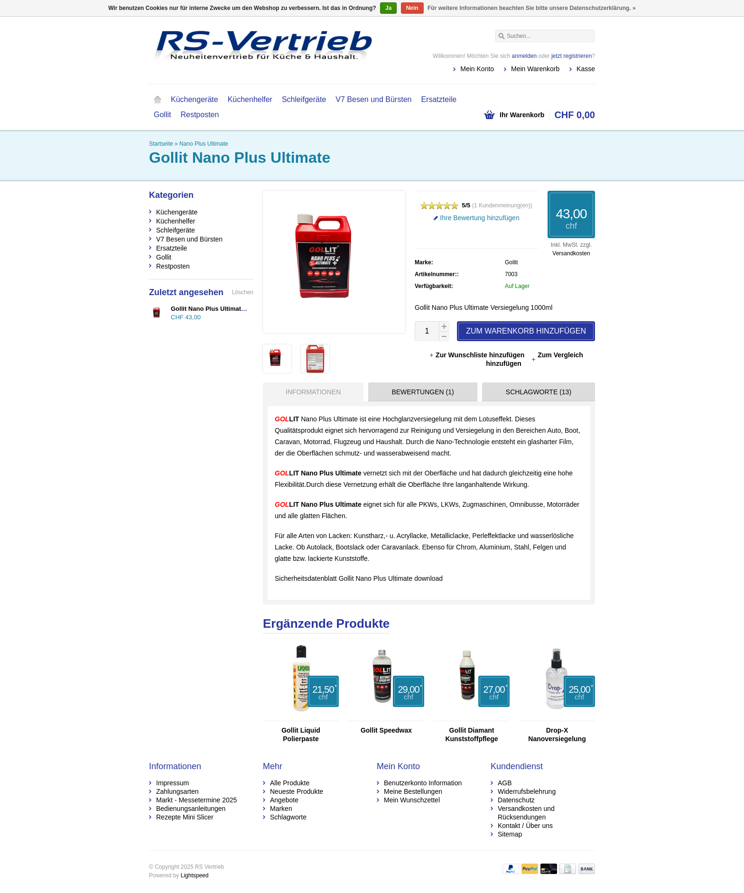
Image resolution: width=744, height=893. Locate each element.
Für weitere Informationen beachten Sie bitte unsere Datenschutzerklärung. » (532, 8)
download (428, 578)
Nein (412, 8)
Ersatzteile (438, 99)
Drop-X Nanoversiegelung (557, 734)
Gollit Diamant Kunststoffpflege (471, 734)
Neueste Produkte (296, 791)
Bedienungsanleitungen (190, 808)
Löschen (242, 292)
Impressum (172, 783)
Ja (388, 8)
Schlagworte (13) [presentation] (538, 392)
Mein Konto (477, 69)
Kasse (586, 69)
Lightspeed (195, 875)
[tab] (310, 391)
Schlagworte (288, 817)
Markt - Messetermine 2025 (196, 800)
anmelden (524, 56)
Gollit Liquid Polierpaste (300, 734)
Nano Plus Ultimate (203, 143)
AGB (505, 783)
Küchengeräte (194, 99)
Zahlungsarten (177, 791)
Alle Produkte (289, 783)
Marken (281, 808)
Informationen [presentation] (313, 392)
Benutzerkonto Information (423, 783)
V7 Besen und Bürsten (373, 99)
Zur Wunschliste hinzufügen (477, 355)
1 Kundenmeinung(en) (502, 205)
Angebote (284, 800)
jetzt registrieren (571, 56)
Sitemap (510, 834)
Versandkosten (571, 253)
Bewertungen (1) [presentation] (422, 392)
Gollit (162, 115)
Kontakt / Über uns (525, 825)
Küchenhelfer (250, 99)
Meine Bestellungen (413, 791)
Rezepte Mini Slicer (185, 817)
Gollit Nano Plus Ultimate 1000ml (219, 308)
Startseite (157, 99)
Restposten (199, 115)
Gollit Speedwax (386, 730)
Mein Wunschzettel (412, 800)
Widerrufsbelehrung (527, 791)
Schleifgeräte (304, 99)
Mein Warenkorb (535, 69)
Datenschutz (516, 800)
